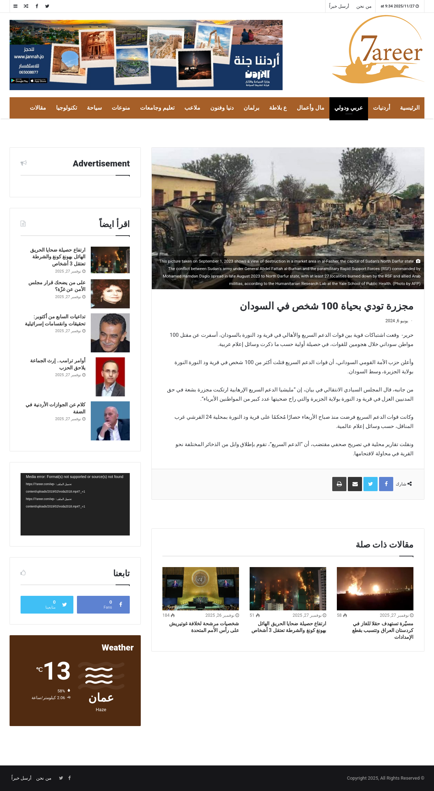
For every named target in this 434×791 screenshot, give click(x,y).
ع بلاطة (278, 107)
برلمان (251, 107)
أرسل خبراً (339, 6)
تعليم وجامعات (157, 107)
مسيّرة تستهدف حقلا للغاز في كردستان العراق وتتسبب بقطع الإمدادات (382, 630)
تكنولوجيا (66, 107)
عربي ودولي (348, 107)
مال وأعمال (310, 107)
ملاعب (192, 107)
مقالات (38, 107)
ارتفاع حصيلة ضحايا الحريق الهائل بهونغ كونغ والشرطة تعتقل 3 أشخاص (57, 257)
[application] (75, 504)
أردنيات (381, 107)
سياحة (94, 107)
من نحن (363, 6)
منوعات (121, 107)
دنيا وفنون (222, 107)
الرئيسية (409, 107)
